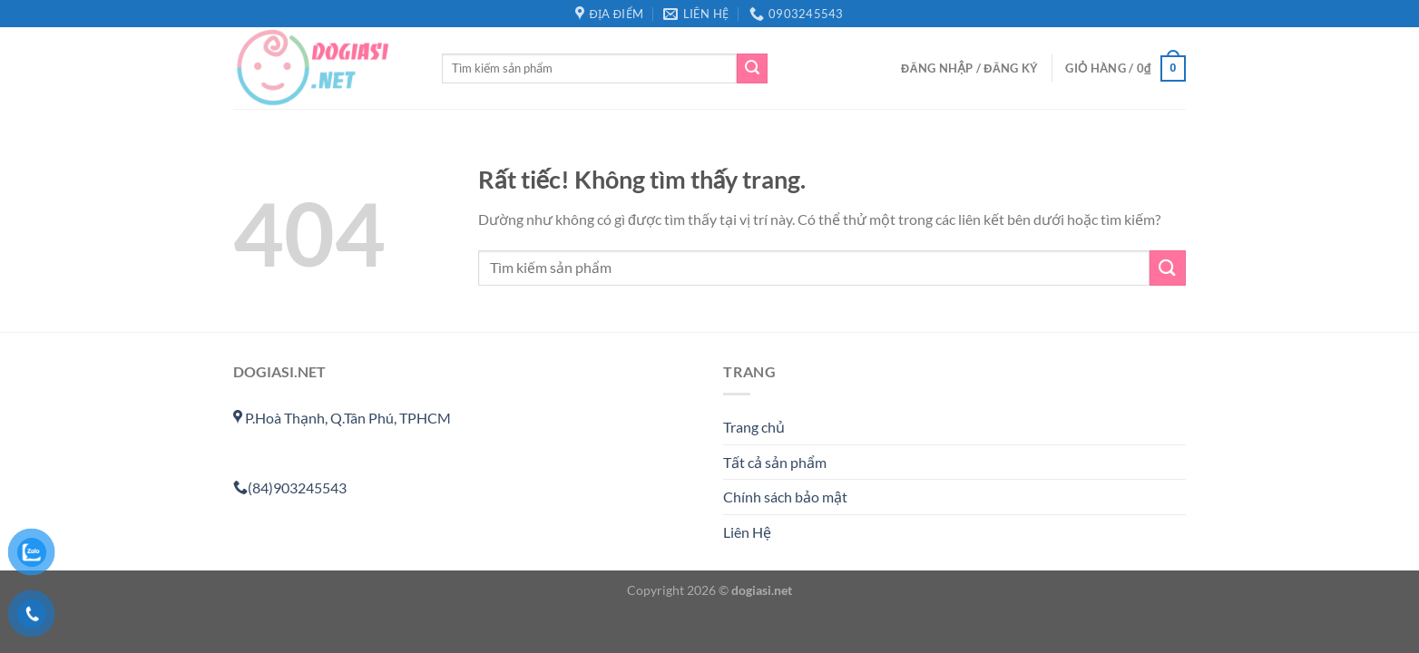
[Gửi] (752, 69)
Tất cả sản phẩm (775, 462)
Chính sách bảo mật (785, 496)
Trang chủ (754, 426)
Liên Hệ (747, 532)
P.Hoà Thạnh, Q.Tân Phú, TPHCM (342, 417)
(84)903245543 (290, 487)
